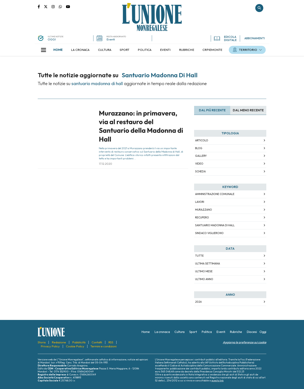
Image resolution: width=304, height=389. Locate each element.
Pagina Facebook (41, 6)
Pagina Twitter (48, 6)
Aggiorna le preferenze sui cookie (244, 342)
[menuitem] (58, 50)
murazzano (203, 209)
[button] (43, 50)
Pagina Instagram (55, 6)
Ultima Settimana (207, 263)
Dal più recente (212, 110)
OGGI (52, 39)
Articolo (201, 140)
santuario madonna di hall (215, 225)
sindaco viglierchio (209, 233)
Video (199, 163)
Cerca (259, 8)
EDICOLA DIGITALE (225, 38)
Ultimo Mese (204, 271)
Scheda (200, 171)
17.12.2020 (105, 164)
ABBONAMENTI (254, 38)
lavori (199, 202)
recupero (202, 217)
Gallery (201, 156)
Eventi (110, 39)
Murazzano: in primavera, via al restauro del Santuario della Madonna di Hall (141, 126)
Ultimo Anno (204, 279)
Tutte (199, 255)
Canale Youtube (68, 6)
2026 (198, 302)
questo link (217, 380)
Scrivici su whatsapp (62, 6)
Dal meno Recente (248, 110)
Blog (198, 148)
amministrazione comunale (214, 194)
